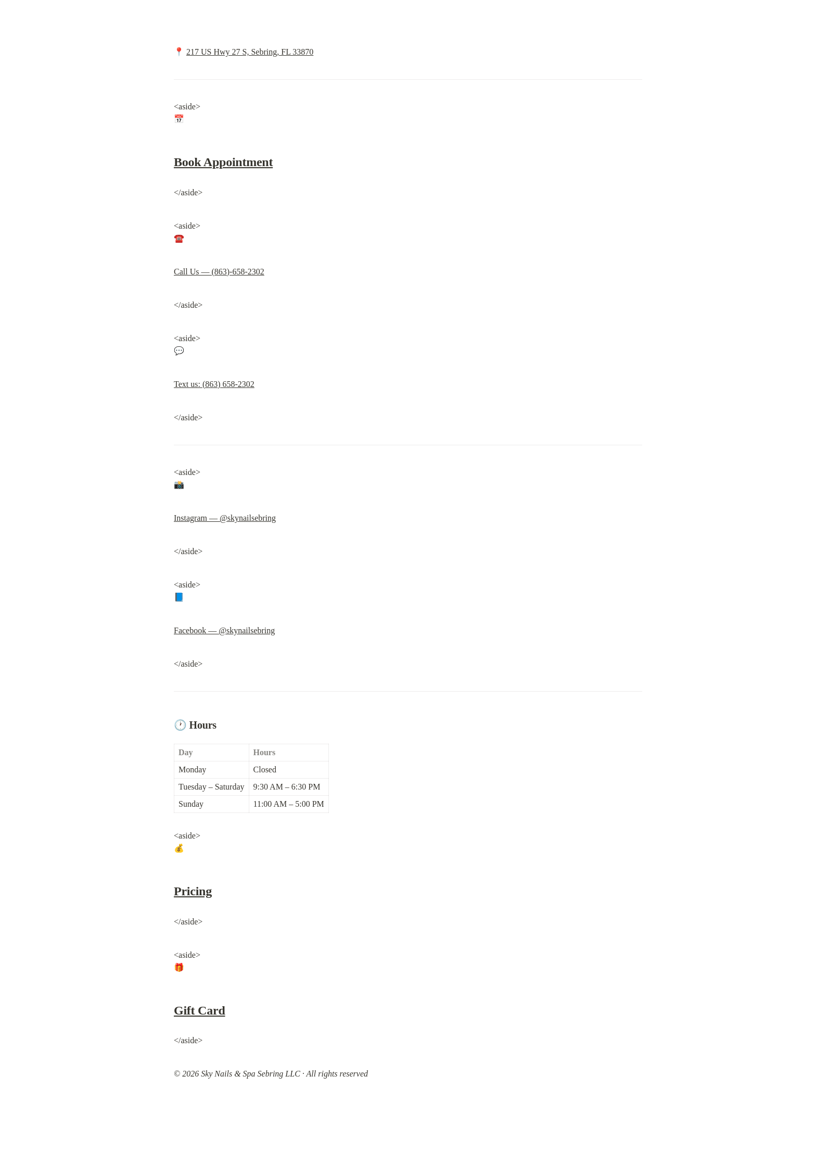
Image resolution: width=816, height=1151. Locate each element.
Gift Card (199, 1010)
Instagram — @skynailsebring (225, 518)
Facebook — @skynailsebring (224, 630)
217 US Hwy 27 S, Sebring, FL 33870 (249, 51)
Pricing (193, 891)
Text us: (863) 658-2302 (214, 384)
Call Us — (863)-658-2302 (219, 271)
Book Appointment (223, 162)
